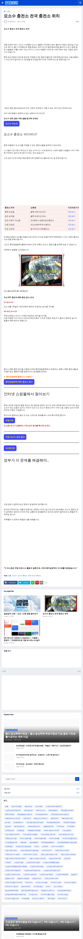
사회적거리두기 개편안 (12, 854)
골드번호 (8, 826)
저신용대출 (25, 898)
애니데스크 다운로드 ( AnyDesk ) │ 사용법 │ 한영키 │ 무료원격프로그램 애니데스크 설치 (22, 639)
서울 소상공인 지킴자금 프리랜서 (15, 858)
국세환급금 (20, 830)
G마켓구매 (10, 448)
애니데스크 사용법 (41, 882)
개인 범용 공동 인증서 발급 (34, 822)
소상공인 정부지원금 (46, 874)
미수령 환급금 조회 (11, 842)
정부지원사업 (28, 810)
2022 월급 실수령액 (67, 810)
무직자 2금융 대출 (40, 838)
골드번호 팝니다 (19, 826)
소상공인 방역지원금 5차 (13, 870)
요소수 (14, 575)
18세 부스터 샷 (40, 810)
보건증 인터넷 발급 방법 (23, 846)
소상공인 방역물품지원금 (51, 862)
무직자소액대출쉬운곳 (70, 838)
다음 (4, 671)
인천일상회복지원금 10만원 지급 (15, 894)
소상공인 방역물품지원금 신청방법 (16, 866)
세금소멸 (67, 858)
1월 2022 (41, 789)
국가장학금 (70, 826)
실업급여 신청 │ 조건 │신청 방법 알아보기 (21, 614)
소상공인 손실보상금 (29, 874)
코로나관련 (38, 806)
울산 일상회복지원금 (11, 890)
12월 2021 (41, 793)
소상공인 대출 (18, 862)
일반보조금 (28, 806)
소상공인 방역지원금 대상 (32, 870)
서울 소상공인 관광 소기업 (49, 854)
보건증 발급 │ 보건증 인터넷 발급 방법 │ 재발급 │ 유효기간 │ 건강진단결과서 (43, 746)
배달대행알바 (34, 842)
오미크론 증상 (38, 886)
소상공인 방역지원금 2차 (53, 806)
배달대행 (23, 842)
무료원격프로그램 (10, 838)
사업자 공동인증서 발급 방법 (29, 850)
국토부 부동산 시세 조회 (51, 830)
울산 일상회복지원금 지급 (30, 890)
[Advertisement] (41, 84)
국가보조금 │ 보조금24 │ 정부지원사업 (30, 764)
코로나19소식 (62, 898)
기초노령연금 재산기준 (66, 834)
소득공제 (8, 862)
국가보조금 (60, 826)
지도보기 (71, 212)
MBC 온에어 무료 (67, 818)
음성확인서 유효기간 (47, 890)
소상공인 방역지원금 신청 (52, 870)
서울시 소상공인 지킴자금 (37, 858)
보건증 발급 (9, 846)
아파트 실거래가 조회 (51, 878)
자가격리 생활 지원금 (47, 894)
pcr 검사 (7, 822)
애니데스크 (28, 882)
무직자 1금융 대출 (25, 838)
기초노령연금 (66, 830)
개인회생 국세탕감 (69, 822)
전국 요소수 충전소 (34, 575)
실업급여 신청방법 (23, 878)
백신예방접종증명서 (48, 842)
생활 (8, 11)
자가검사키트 (33, 894)
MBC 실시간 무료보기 (41, 818)
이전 (78, 671)
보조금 (36, 846)
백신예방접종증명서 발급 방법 (67, 842)
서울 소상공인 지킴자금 (68, 854)
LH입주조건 (27, 818)
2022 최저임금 (9, 814)
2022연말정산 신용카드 (25, 814)
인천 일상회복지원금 (64, 890)
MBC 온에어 (54, 818)
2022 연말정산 (53, 810)
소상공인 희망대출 (62, 874)
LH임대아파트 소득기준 (12, 818)
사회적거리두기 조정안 (30, 854)
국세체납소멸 (9, 830)
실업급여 (74, 874)
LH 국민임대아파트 (42, 814)
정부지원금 (51, 898)
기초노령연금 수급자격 (12, 834)
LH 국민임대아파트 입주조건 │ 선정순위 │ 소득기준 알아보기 (37, 755)
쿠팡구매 (9, 420)
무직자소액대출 (54, 838)
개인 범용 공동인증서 (53, 822)
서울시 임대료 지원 (55, 858)
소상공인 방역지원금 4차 (54, 866)
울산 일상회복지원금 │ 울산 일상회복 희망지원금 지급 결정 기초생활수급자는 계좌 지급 (40, 735)
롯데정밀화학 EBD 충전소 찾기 (19, 382)
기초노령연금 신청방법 (30, 834)
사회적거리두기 (47, 850)
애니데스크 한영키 (70, 882)
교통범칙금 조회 (48, 826)
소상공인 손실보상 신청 (12, 874)
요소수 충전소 (22, 575)
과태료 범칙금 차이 (34, 826)
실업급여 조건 (36, 878)
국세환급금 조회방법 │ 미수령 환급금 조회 (31, 934)
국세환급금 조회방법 (34, 830)
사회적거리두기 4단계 (62, 850)
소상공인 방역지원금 (36, 866)
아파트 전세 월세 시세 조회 (13, 882)
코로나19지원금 (16, 806)
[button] (2, 3)
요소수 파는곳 (12, 124)
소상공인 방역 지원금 (33, 862)
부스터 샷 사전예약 (57, 846)
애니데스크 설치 (56, 882)
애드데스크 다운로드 (11, 886)
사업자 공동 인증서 (11, 850)
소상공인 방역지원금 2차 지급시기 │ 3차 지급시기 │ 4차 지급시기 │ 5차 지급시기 (40, 923)
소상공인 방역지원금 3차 (13, 810)
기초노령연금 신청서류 (48, 834)
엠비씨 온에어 (26, 886)
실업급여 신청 (9, 878)
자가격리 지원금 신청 (11, 898)
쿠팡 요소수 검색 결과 (15, 437)
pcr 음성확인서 (18, 822)
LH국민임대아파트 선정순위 (60, 814)
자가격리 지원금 (63, 894)
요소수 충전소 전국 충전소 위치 (55, 614)
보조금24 (45, 846)
